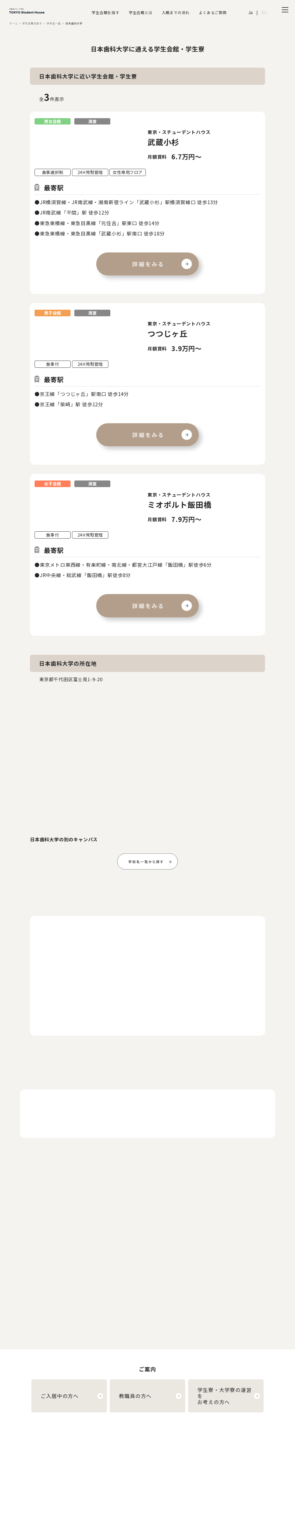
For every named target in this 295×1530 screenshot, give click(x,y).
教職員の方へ (135, 1395)
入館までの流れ (176, 12)
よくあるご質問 (213, 12)
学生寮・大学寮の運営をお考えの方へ (224, 1395)
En (264, 12)
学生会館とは (141, 12)
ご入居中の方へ (60, 1395)
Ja (250, 12)
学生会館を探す (106, 12)
